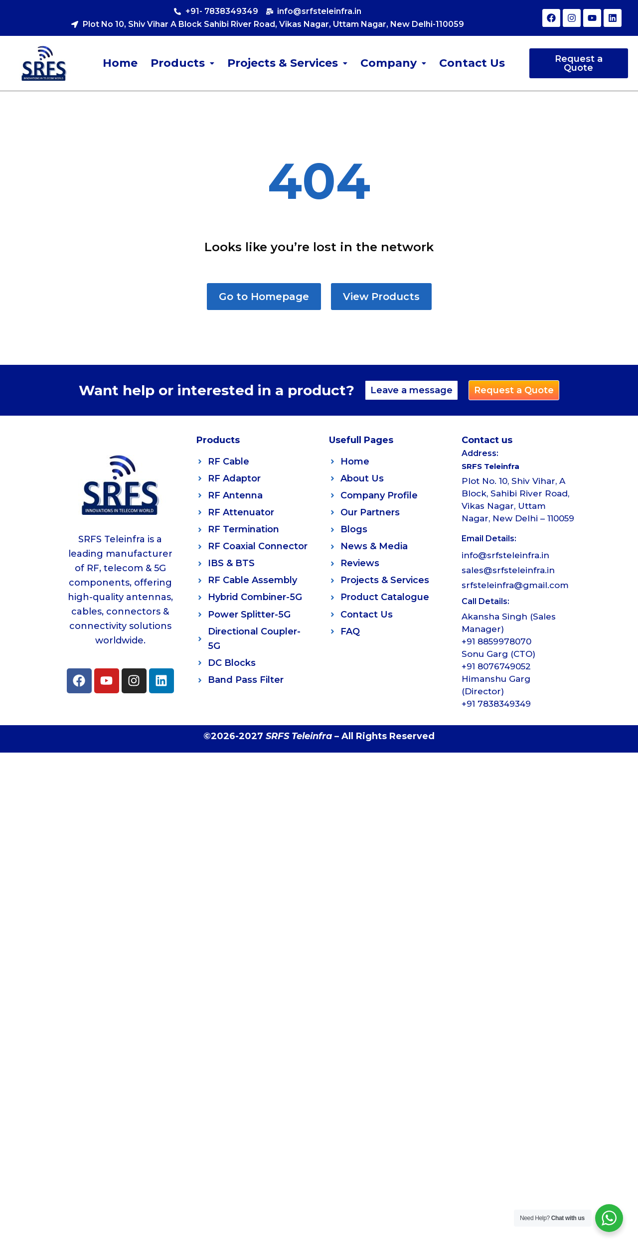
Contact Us (472, 63)
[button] (182, 63)
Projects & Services (287, 63)
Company (393, 63)
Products (182, 63)
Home (120, 63)
